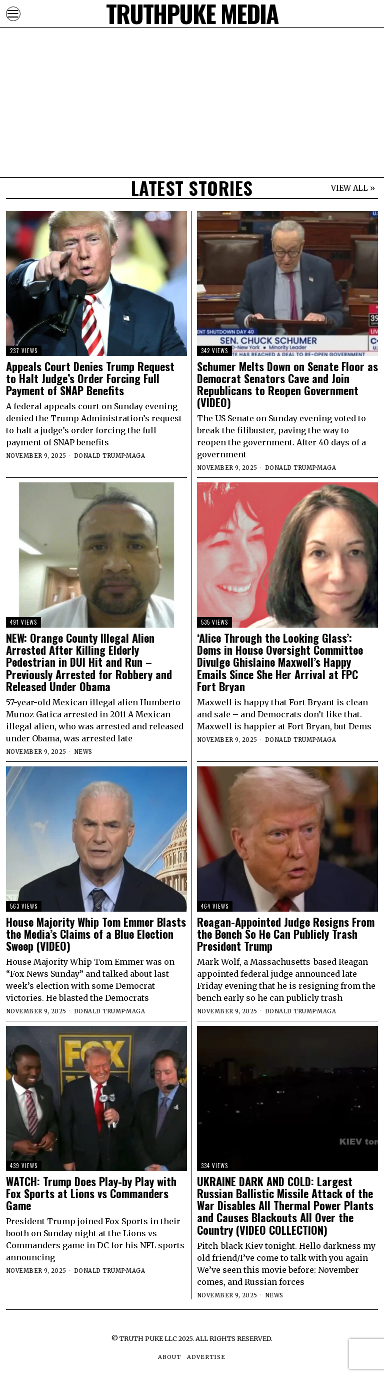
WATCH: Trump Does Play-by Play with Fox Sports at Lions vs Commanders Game (91, 1193)
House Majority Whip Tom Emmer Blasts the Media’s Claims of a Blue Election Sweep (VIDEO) (96, 934)
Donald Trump (100, 455)
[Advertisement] (192, 70)
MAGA (135, 455)
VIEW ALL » (353, 188)
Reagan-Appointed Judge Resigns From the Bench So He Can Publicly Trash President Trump (285, 934)
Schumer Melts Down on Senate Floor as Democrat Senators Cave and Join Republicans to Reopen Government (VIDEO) (287, 384)
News (83, 751)
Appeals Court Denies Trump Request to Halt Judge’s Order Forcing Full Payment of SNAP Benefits (90, 378)
